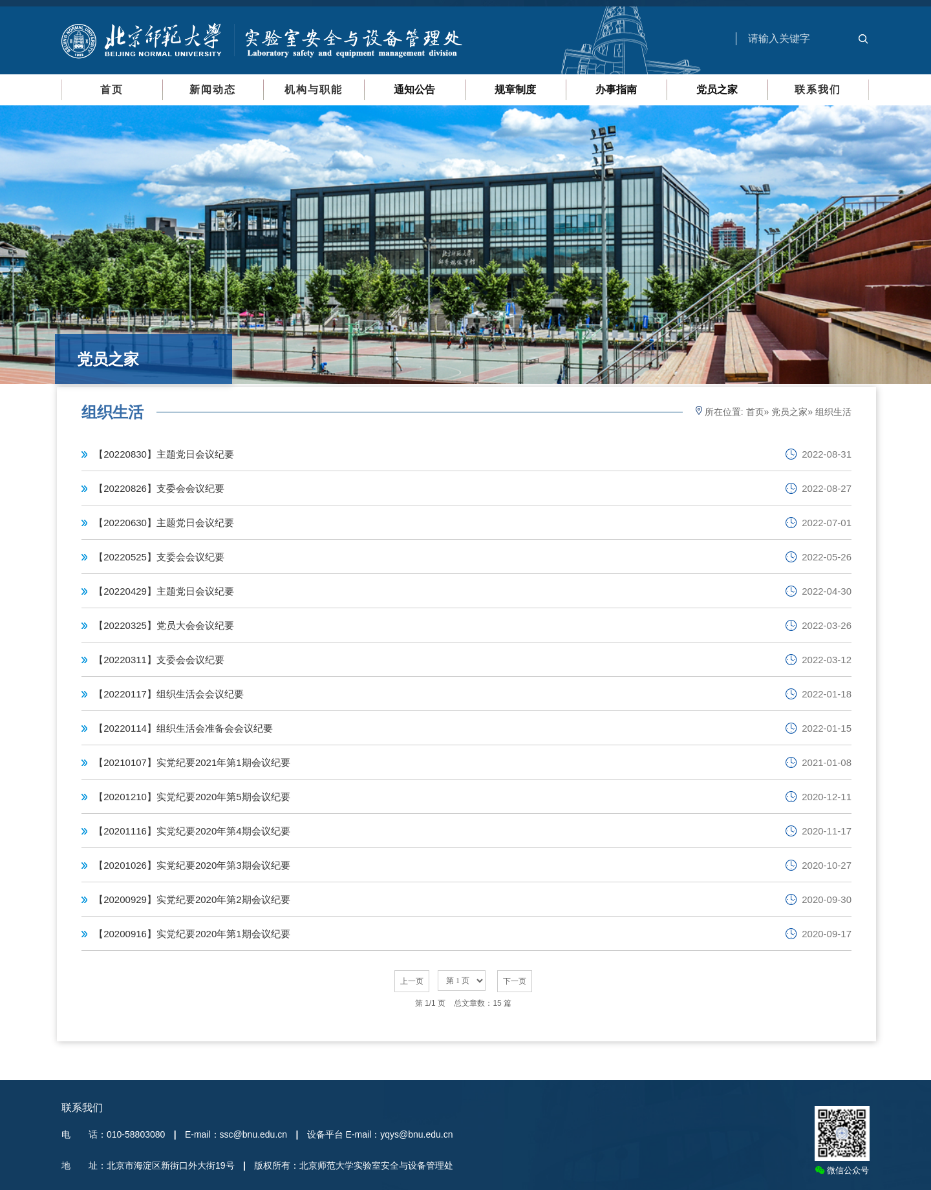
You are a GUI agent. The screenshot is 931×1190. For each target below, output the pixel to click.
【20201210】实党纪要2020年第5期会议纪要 (192, 796)
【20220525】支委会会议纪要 (159, 556)
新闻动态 (212, 89)
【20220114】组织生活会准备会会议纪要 (183, 728)
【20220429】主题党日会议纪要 (164, 591)
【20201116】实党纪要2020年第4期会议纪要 (192, 830)
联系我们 (818, 89)
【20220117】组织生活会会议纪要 (169, 693)
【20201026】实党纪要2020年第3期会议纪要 (192, 865)
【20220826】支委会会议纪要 (159, 488)
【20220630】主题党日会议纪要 (164, 522)
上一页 (411, 981)
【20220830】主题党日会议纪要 (164, 454)
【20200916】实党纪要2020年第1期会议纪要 (192, 933)
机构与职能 (313, 89)
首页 (111, 89)
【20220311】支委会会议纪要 (159, 659)
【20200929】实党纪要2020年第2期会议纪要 (192, 899)
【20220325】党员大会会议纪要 (164, 625)
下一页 (514, 981)
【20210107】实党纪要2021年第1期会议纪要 (192, 762)
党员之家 (789, 412)
